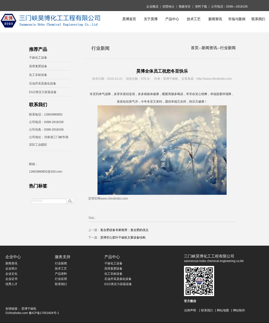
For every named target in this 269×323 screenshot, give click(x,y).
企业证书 (11, 279)
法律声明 (190, 310)
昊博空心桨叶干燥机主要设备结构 (122, 237)
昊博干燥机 (28, 308)
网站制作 (239, 310)
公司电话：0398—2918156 (229, 6)
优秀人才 (11, 284)
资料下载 (201, 6)
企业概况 (152, 6)
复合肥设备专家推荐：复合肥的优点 (124, 230)
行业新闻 (228, 48)
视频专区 (185, 6)
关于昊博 (151, 19)
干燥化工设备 (38, 57)
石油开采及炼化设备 (42, 83)
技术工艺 (194, 19)
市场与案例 (236, 19)
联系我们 (258, 19)
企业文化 (11, 273)
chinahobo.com (18, 313)
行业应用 (61, 279)
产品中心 (172, 19)
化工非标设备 (38, 74)
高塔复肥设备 (38, 66)
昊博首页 (129, 19)
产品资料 (61, 273)
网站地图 (223, 310)
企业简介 (11, 268)
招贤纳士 (168, 6)
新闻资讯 (215, 19)
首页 (195, 48)
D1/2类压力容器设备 (43, 92)
